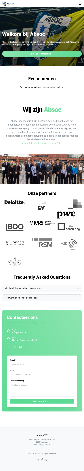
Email (13, 360)
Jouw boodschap (17, 381)
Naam (12, 370)
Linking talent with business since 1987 (42, 143)
